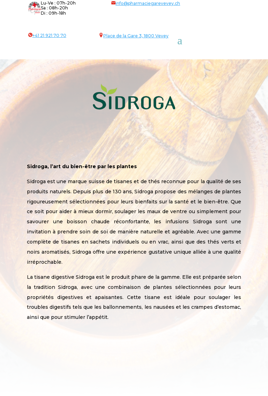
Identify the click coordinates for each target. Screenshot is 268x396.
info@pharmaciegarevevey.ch (145, 3)
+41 (49, 35)
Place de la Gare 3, (123, 35)
